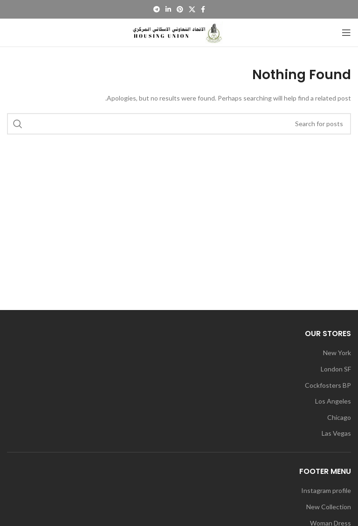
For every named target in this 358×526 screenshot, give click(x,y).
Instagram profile (326, 490)
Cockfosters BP (328, 385)
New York (337, 353)
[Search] (179, 124)
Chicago (339, 417)
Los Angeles (333, 401)
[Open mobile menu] (346, 32)
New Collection (328, 507)
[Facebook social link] (203, 9)
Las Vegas (336, 433)
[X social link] (192, 9)
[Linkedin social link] (168, 9)
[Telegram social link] (157, 9)
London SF (336, 369)
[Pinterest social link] (180, 9)
